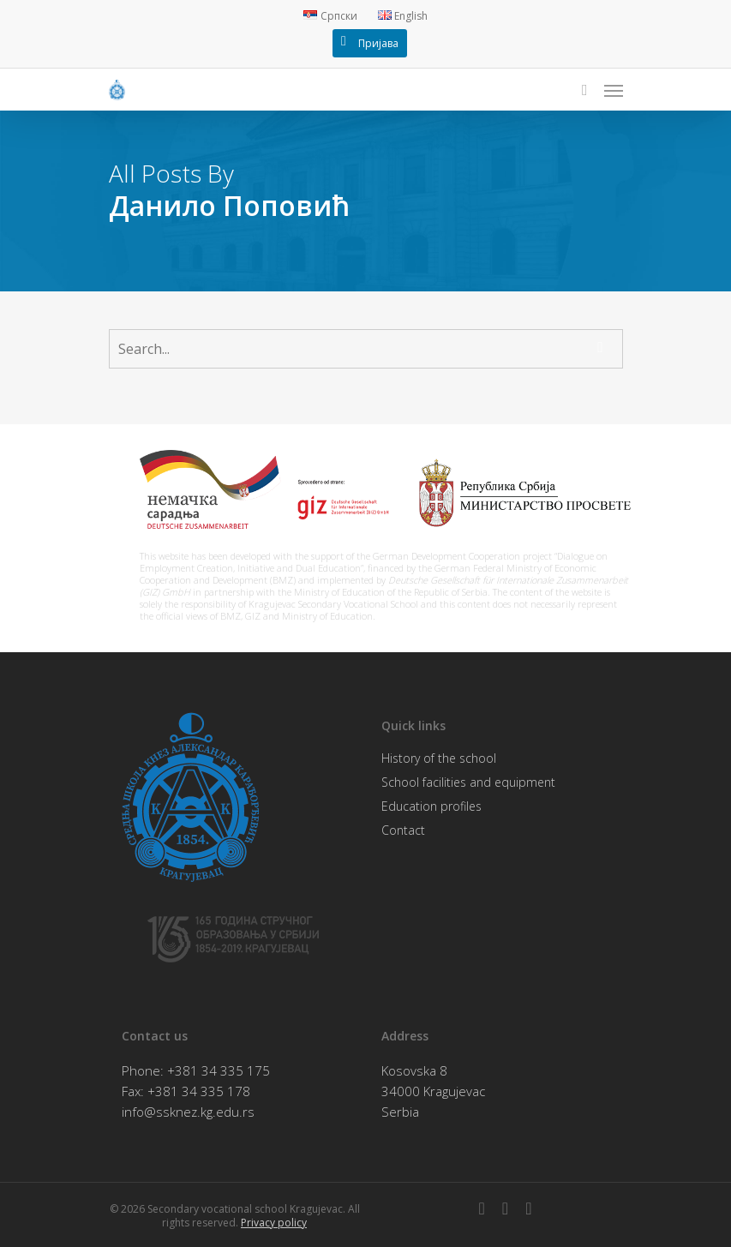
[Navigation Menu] (613, 90)
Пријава (378, 43)
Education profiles (431, 806)
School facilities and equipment (468, 782)
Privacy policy (274, 1222)
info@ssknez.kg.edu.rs (188, 1111)
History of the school (438, 758)
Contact (403, 830)
